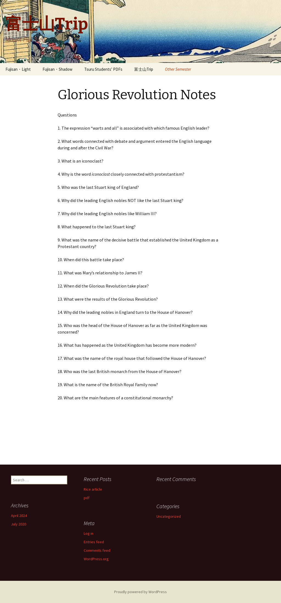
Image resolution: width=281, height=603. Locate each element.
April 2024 (19, 515)
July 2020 (18, 524)
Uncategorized (168, 516)
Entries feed (94, 541)
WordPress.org (96, 558)
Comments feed (97, 550)
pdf (86, 497)
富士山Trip (143, 69)
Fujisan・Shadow (57, 69)
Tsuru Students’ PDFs (103, 69)
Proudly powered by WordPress (140, 591)
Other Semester (178, 69)
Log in (88, 533)
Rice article (93, 489)
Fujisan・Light (18, 69)
